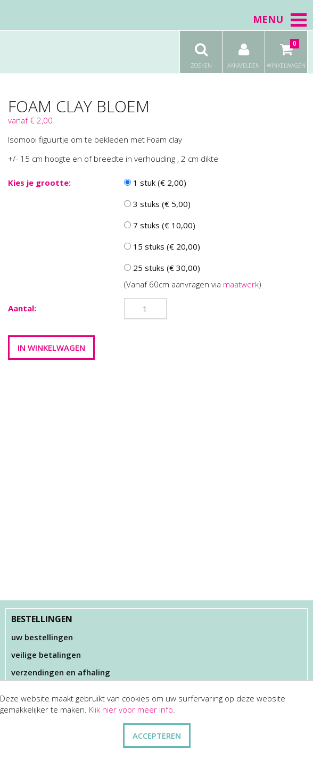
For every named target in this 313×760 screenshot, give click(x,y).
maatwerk (241, 284)
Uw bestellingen (42, 637)
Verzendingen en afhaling (60, 672)
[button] (298, 20)
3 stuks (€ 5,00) (157, 204)
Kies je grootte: (39, 182)
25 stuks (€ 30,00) (162, 267)
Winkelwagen (286, 50)
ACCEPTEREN (157, 735)
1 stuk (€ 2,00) (155, 182)
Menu (280, 19)
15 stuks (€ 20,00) (162, 246)
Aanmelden (244, 50)
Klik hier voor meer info (131, 709)
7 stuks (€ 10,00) (159, 225)
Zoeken (201, 50)
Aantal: (22, 308)
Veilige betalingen (46, 654)
